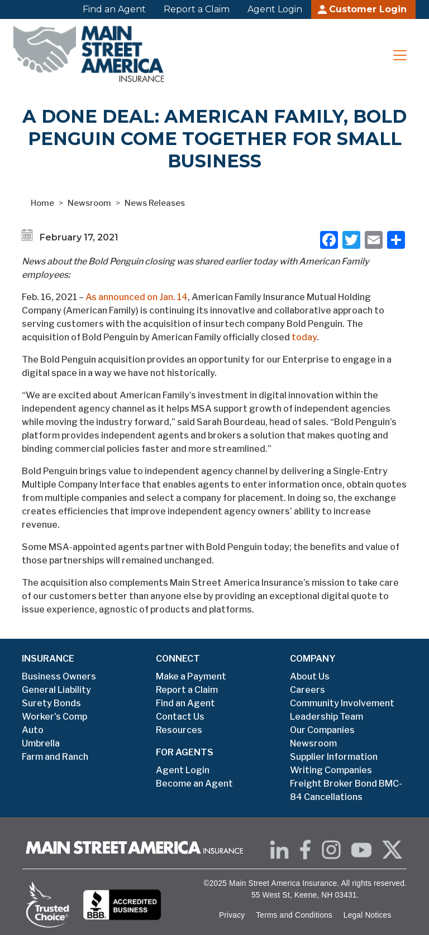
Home (42, 203)
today (304, 337)
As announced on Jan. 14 (136, 297)
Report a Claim (197, 9)
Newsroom (89, 203)
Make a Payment (191, 676)
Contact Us (180, 716)
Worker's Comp (54, 716)
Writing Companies (331, 770)
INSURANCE (48, 658)
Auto (33, 730)
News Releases (155, 203)
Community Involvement (342, 703)
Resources (179, 730)
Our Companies (322, 730)
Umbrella (41, 743)
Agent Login (274, 9)
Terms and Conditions (294, 915)
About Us (310, 676)
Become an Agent (194, 783)
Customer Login (368, 9)
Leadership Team (326, 716)
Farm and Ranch (55, 756)
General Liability (56, 690)
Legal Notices (368, 915)
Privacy (232, 915)
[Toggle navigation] (400, 55)
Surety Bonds (51, 703)
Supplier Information (334, 756)
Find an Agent (114, 9)
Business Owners (59, 676)
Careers (307, 690)
